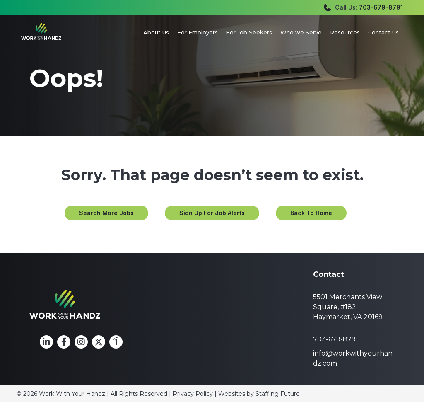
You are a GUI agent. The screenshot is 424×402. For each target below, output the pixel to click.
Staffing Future (277, 393)
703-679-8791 (381, 7)
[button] (106, 213)
